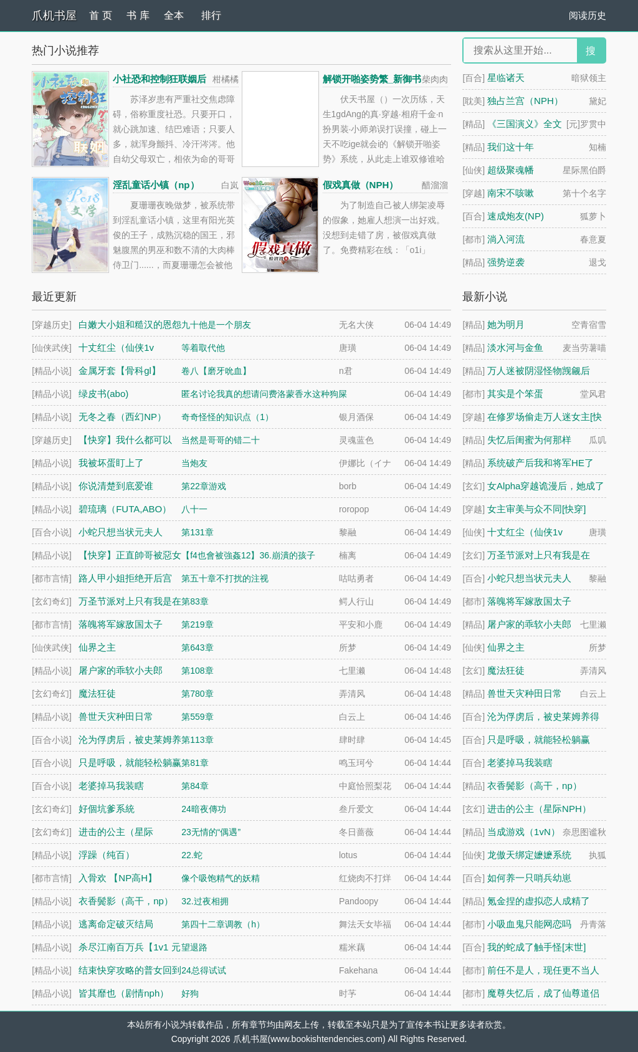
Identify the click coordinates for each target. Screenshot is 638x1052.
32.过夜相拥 (204, 901)
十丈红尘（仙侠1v (525, 532)
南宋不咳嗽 (510, 193)
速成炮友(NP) (515, 216)
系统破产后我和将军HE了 (540, 462)
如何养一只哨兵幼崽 (529, 878)
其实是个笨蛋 (515, 393)
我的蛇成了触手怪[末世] (536, 947)
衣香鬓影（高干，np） (534, 785)
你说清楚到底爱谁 (116, 486)
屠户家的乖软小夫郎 (529, 624)
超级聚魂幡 (510, 170)
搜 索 (591, 53)
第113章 (197, 740)
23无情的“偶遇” (210, 832)
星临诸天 (506, 77)
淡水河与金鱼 (515, 347)
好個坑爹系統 (107, 808)
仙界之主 (506, 647)
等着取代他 (203, 348)
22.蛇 (191, 855)
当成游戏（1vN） (523, 831)
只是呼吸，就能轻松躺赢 (538, 739)
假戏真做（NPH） (361, 184)
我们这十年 (510, 146)
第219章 (197, 624)
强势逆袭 (506, 262)
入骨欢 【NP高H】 (118, 878)
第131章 (197, 532)
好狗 (190, 993)
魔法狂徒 (506, 670)
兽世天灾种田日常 (524, 693)
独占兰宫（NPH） (525, 100)
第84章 (195, 786)
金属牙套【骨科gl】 (120, 370)
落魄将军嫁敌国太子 (529, 601)
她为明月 (506, 324)
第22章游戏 (203, 486)
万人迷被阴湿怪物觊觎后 (538, 370)
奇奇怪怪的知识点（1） (227, 417)
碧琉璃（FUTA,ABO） (125, 509)
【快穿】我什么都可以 (125, 439)
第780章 (197, 694)
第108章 (197, 671)
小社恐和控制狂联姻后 (159, 79)
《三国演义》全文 (524, 123)
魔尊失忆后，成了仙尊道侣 (543, 993)
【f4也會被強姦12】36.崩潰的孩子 (248, 555)
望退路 (194, 947)
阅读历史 (587, 15)
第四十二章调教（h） (223, 924)
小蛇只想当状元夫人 (529, 578)
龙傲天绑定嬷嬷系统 (529, 854)
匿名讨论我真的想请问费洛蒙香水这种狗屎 (264, 394)
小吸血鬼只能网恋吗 (529, 924)
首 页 (100, 15)
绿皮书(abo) (103, 393)
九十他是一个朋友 (216, 325)
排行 (211, 15)
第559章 (197, 717)
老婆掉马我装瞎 (520, 762)
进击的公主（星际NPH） (539, 808)
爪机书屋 (54, 15)
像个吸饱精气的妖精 (220, 878)
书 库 (137, 15)
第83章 (195, 601)
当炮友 (194, 463)
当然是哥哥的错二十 (220, 440)
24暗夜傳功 (203, 809)
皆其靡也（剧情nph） (124, 993)
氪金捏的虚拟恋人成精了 (538, 901)
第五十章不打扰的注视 (225, 578)
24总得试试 (203, 970)
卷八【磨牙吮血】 (216, 371)
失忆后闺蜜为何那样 (529, 439)
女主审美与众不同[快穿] (536, 509)
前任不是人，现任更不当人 (543, 970)
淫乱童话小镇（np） (156, 184)
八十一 (194, 509)
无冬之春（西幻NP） (122, 416)
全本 (174, 15)
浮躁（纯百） (107, 854)
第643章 (197, 648)
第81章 (195, 763)
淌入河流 (506, 239)
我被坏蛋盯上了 (111, 462)
